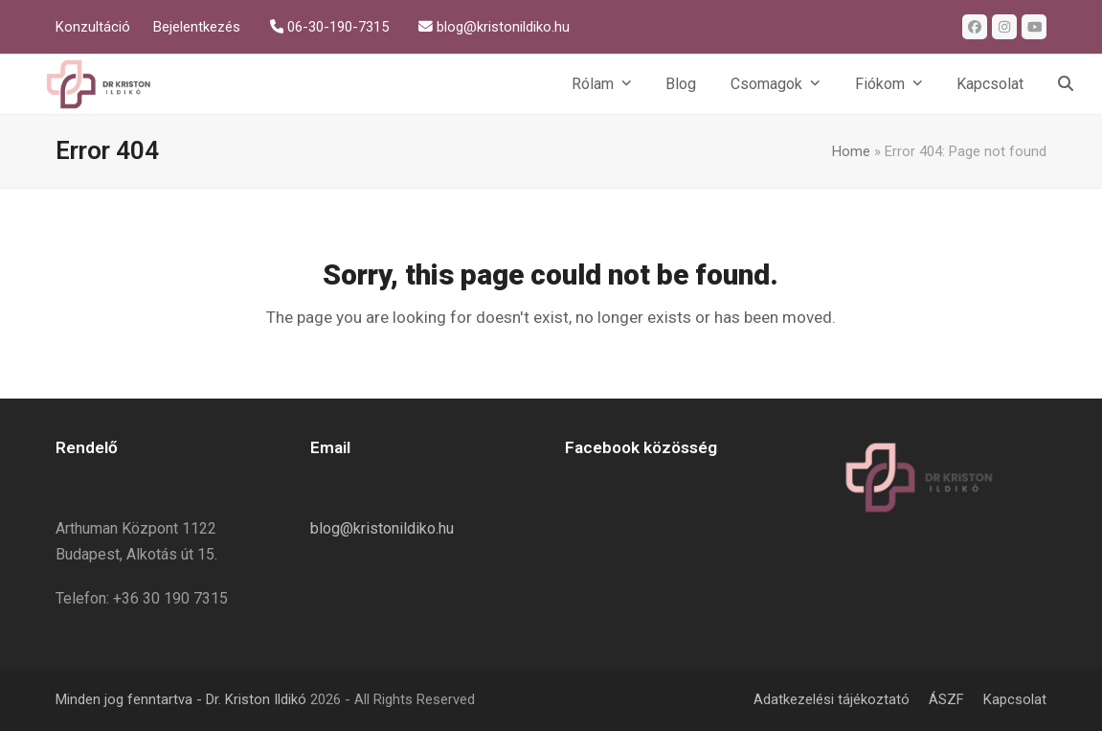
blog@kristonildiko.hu (382, 528)
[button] (1065, 84)
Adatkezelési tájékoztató (831, 699)
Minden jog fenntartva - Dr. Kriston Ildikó (181, 699)
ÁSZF (946, 699)
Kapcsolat (1014, 699)
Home (851, 151)
